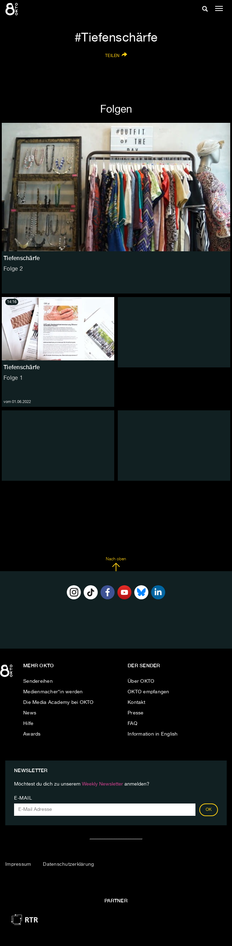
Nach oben (116, 564)
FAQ (132, 723)
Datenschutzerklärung (68, 864)
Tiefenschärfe (22, 367)
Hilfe (28, 723)
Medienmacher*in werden (53, 691)
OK (209, 810)
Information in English (153, 734)
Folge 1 (13, 378)
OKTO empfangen (148, 691)
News (29, 713)
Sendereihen (38, 681)
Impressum (18, 864)
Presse (136, 713)
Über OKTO (141, 681)
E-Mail (23, 798)
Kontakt (136, 702)
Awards (32, 734)
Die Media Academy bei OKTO (58, 702)
